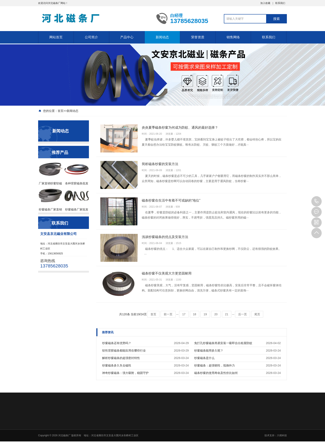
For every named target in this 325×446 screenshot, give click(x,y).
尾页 (257, 314)
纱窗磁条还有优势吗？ (116, 343)
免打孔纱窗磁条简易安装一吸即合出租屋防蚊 (223, 343)
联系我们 (280, 3)
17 (184, 314)
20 (216, 314)
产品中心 (126, 37)
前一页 (168, 314)
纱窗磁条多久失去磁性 (116, 365)
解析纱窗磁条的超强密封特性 (121, 358)
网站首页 (56, 37)
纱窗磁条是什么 (204, 358)
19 (205, 314)
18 (194, 314)
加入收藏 (265, 3)
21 (226, 314)
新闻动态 (162, 37)
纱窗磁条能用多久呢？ (208, 350)
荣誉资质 (197, 37)
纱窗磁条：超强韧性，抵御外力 (214, 365)
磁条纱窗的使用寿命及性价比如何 (216, 373)
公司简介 (91, 37)
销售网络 (233, 37)
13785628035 (316, 201)
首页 (60, 110)
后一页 (242, 314)
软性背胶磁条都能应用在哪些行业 (124, 350)
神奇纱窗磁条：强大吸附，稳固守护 (125, 373)
